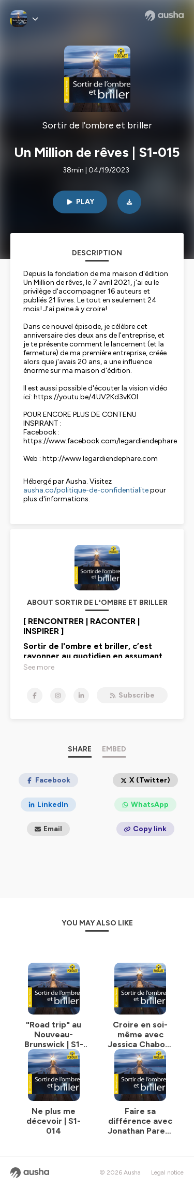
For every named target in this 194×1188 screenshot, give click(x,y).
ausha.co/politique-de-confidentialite (85, 490)
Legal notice (167, 1172)
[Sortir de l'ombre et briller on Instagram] (58, 695)
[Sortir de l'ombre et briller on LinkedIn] (81, 695)
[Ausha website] (164, 15)
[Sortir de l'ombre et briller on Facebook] (34, 695)
